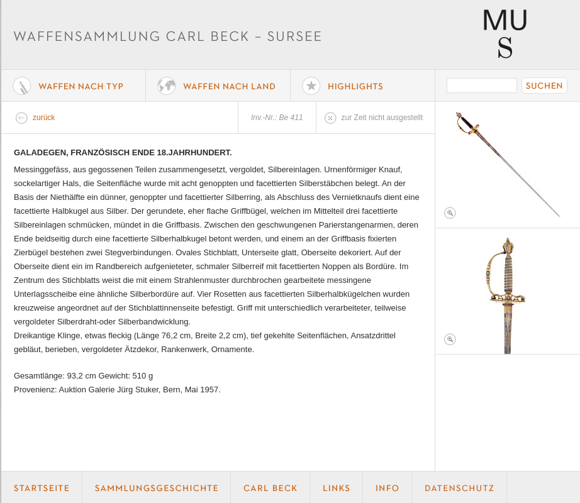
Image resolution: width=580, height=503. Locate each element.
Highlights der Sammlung (363, 85)
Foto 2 (507, 291)
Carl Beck (270, 487)
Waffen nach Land (218, 85)
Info (387, 487)
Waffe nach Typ (73, 85)
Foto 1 (507, 165)
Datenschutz (459, 487)
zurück (44, 117)
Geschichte (156, 487)
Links (336, 487)
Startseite (41, 487)
